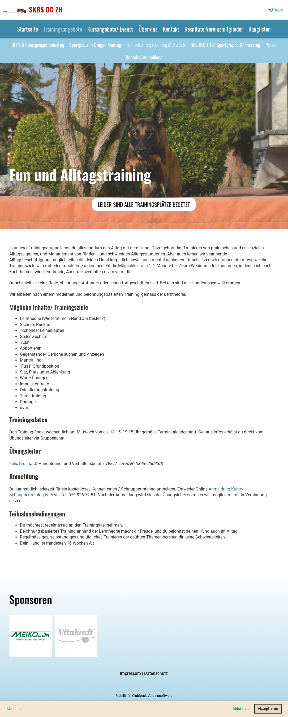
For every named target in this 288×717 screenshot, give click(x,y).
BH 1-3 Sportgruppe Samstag (37, 44)
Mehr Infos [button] (15, 709)
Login (275, 9)
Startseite (27, 29)
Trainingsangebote (62, 29)
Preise (271, 44)
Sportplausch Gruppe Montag (95, 44)
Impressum (130, 673)
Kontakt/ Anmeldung (144, 57)
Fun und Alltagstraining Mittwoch (155, 44)
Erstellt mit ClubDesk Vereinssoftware (144, 696)
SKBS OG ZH (46, 9)
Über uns (148, 29)
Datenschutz (156, 673)
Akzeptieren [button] (268, 708)
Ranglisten (259, 29)
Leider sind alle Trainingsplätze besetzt (144, 204)
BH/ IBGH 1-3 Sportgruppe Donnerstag (225, 44)
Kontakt (171, 29)
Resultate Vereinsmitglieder (213, 29)
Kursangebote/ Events (110, 29)
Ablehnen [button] (241, 708)
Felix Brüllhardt (23, 463)
